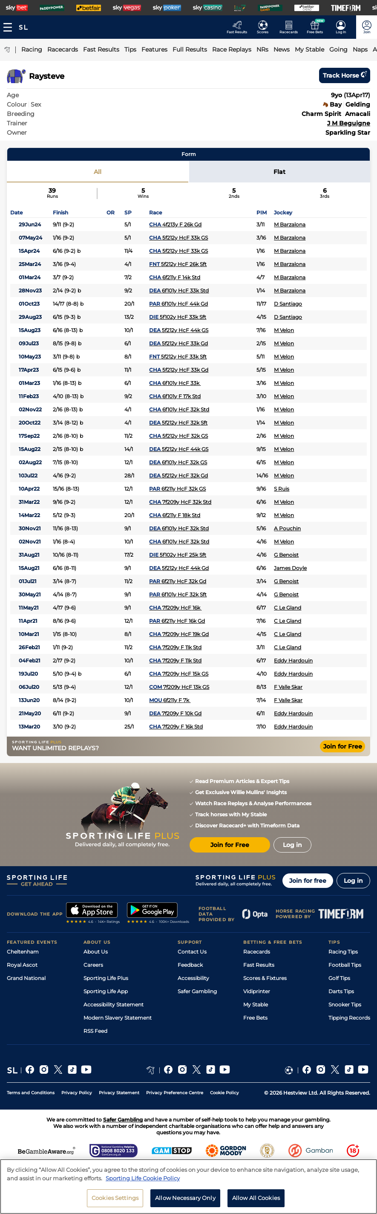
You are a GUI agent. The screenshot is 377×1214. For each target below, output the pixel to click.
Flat (279, 172)
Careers (93, 965)
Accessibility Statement (113, 1004)
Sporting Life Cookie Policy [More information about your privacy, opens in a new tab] (143, 1178)
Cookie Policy (224, 1092)
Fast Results (258, 965)
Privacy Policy (76, 1092)
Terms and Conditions (31, 1092)
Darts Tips (341, 991)
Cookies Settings (115, 1197)
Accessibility (193, 978)
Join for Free (342, 746)
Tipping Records (349, 1018)
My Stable (255, 1004)
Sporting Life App (105, 991)
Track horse (344, 75)
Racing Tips (343, 951)
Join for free (307, 880)
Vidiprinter (256, 991)
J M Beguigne (348, 123)
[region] (188, 1186)
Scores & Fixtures (265, 978)
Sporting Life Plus (105, 978)
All (97, 172)
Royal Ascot (22, 965)
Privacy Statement (119, 1092)
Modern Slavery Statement (117, 1018)
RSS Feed (95, 1031)
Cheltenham (23, 951)
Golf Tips (339, 978)
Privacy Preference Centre (174, 1092)
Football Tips (344, 965)
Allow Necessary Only (185, 1197)
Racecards (256, 951)
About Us (95, 951)
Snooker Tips (344, 1004)
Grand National (26, 978)
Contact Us (192, 951)
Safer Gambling (197, 991)
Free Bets (255, 1018)
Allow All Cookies (256, 1197)
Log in (353, 880)
